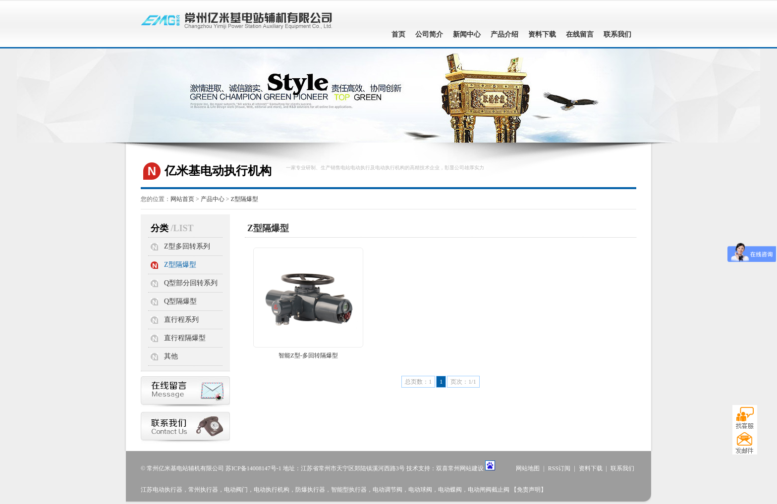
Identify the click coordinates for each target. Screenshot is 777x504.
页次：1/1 (463, 381)
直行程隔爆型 (185, 338)
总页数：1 (418, 381)
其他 (171, 356)
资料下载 (542, 34)
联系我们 (617, 34)
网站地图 (528, 468)
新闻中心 (467, 34)
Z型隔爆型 (244, 199)
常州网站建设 (466, 468)
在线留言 (580, 34)
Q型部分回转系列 (191, 283)
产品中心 (212, 199)
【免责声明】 (529, 489)
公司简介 (429, 34)
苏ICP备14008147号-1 (253, 468)
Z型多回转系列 (187, 246)
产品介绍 (504, 34)
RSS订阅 (559, 468)
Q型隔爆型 (180, 301)
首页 (398, 34)
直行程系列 (181, 319)
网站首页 (182, 199)
